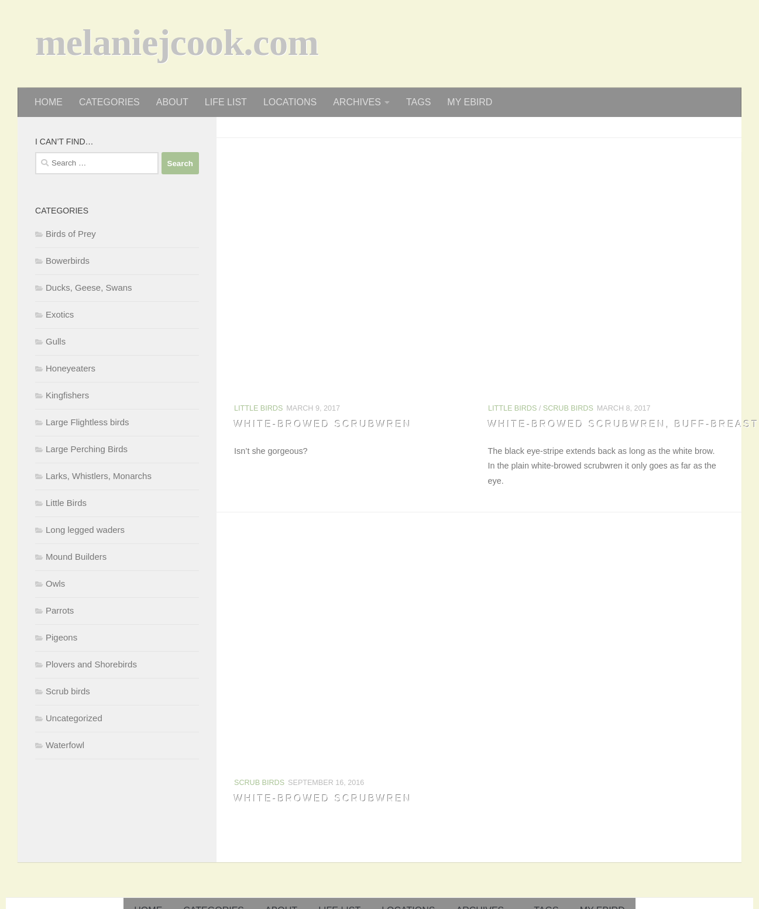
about (172, 102)
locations (290, 102)
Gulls (56, 341)
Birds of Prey (71, 234)
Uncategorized (74, 718)
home (49, 102)
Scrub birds (567, 408)
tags (418, 102)
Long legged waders (85, 530)
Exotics (60, 314)
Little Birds (258, 408)
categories (109, 102)
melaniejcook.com (176, 46)
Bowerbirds (68, 261)
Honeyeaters (70, 368)
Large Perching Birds (87, 449)
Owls (55, 583)
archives (357, 102)
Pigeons (61, 637)
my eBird (469, 102)
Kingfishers (67, 395)
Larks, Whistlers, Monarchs (99, 476)
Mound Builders (76, 557)
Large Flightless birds (87, 422)
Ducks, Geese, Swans (89, 287)
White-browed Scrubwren (323, 424)
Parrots (60, 610)
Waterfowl (65, 745)
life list (226, 102)
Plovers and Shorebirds (91, 664)
